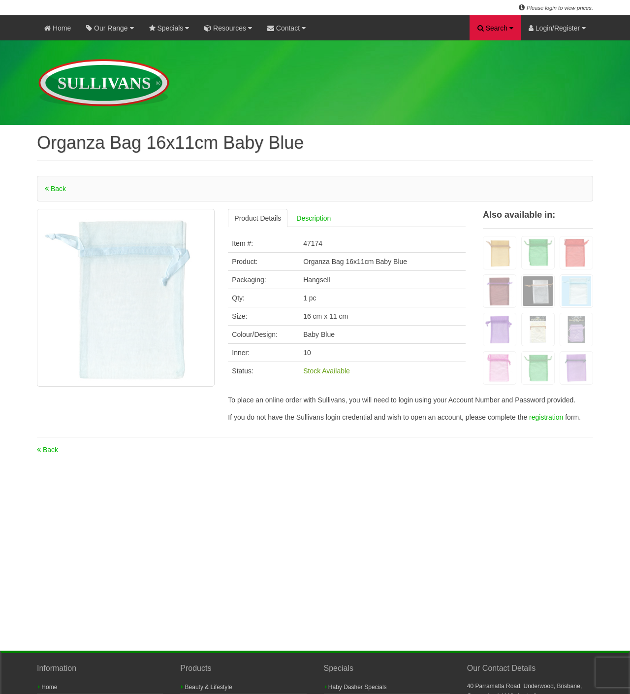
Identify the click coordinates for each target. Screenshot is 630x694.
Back (55, 189)
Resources (228, 28)
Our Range (109, 28)
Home (57, 28)
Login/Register (557, 28)
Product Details (257, 218)
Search (495, 28)
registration (547, 417)
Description (313, 218)
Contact (286, 28)
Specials (169, 28)
